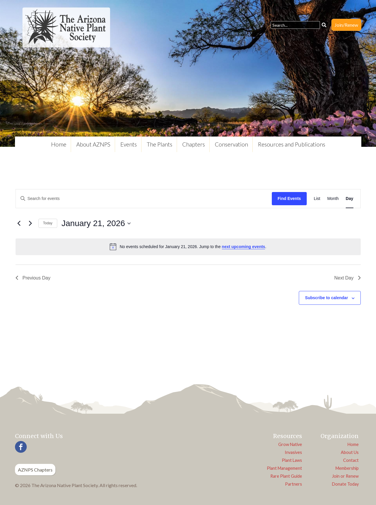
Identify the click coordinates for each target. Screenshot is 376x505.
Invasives (293, 452)
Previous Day (33, 277)
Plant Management (284, 468)
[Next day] (30, 223)
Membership (347, 468)
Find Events (289, 198)
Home (58, 144)
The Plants (159, 144)
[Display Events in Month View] (333, 198)
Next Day (347, 277)
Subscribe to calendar (326, 297)
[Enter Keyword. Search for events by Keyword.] (144, 198)
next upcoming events (243, 246)
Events (128, 144)
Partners (293, 484)
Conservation (231, 144)
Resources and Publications (291, 144)
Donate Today (345, 484)
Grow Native (290, 444)
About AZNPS (93, 144)
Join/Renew (346, 25)
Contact (351, 460)
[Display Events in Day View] (349, 198)
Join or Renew (345, 476)
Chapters (193, 144)
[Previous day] (19, 223)
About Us (350, 452)
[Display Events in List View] (317, 198)
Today (48, 223)
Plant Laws (292, 460)
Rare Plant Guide (286, 476)
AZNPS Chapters (35, 469)
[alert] (188, 246)
